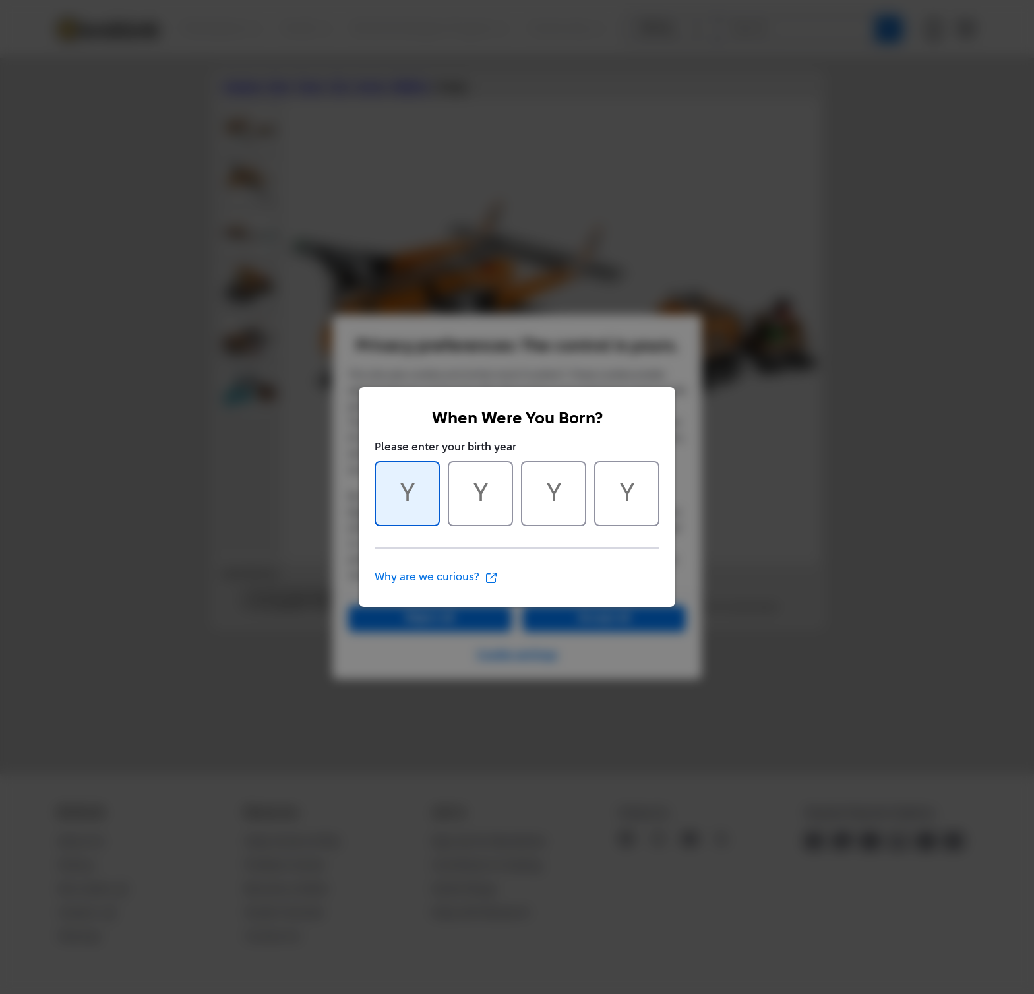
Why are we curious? (436, 577)
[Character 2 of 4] (480, 493)
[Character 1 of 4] (407, 493)
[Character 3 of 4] (553, 493)
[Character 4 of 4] (626, 493)
